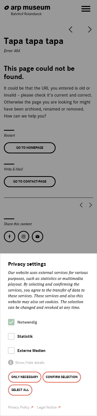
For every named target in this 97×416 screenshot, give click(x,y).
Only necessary (24, 377)
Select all (20, 390)
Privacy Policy (18, 407)
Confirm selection (62, 377)
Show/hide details (29, 362)
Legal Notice (47, 407)
